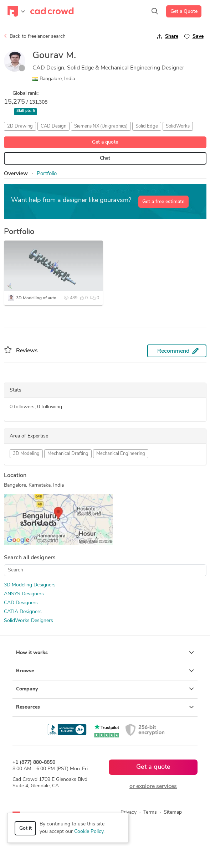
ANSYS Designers (24, 594)
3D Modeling (26, 453)
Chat (105, 158)
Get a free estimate (163, 201)
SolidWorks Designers (28, 620)
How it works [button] (105, 652)
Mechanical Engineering (120, 453)
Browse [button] (105, 671)
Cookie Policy (88, 831)
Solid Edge (146, 126)
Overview (16, 174)
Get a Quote (184, 11)
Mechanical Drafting (67, 453)
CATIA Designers (23, 612)
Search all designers (30, 558)
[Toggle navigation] (16, 11)
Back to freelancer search (35, 36)
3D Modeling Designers (30, 585)
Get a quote (105, 142)
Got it (25, 828)
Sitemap (173, 812)
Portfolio (47, 174)
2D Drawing (20, 126)
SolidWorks (178, 126)
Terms (150, 812)
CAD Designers (21, 603)
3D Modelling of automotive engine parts (55, 298)
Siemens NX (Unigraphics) (101, 126)
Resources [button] (105, 707)
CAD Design (53, 126)
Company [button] (105, 689)
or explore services (153, 786)
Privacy (129, 812)
